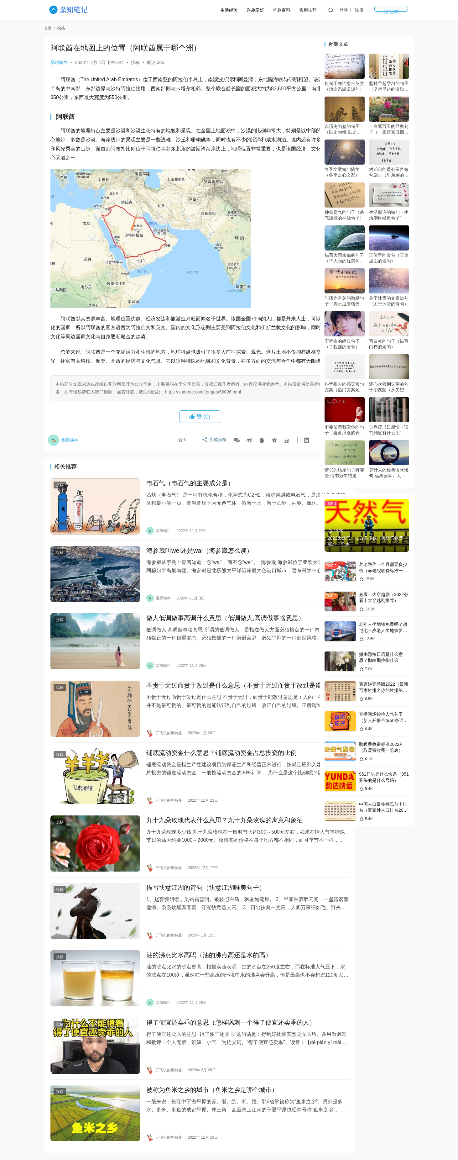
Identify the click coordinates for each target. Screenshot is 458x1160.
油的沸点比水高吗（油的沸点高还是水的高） (196, 921)
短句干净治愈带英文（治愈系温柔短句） (344, 86)
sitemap (280, 1140)
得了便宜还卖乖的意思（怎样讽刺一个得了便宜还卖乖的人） (218, 982)
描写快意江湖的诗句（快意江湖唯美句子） (193, 860)
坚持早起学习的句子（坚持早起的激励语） (389, 86)
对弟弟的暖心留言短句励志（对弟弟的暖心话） (389, 172)
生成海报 (212, 450)
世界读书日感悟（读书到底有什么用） (389, 429)
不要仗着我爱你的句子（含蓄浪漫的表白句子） (344, 429)
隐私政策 (295, 1130)
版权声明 (321, 1130)
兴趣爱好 (278, 10)
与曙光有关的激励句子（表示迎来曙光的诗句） (344, 301)
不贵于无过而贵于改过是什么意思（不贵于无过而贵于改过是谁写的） (218, 681)
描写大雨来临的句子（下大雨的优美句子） (344, 258)
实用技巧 (331, 10)
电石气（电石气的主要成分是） (177, 493)
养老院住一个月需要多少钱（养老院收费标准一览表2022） (383, 570)
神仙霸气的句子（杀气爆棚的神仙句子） (344, 215)
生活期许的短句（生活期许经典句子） (389, 215)
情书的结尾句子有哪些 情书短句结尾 (344, 472)
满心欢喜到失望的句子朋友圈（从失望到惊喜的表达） (389, 387)
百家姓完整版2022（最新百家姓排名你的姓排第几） (383, 690)
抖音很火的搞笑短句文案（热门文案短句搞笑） (344, 387)
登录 (366, 10)
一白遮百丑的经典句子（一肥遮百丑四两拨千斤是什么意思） (389, 129)
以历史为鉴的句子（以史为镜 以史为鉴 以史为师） (343, 129)
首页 (48, 28)
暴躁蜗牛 (59, 62)
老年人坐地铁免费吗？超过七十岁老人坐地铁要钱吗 (383, 630)
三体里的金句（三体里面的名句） (389, 258)
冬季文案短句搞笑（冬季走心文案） (342, 172)
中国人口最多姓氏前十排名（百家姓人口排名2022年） (383, 810)
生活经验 (252, 10)
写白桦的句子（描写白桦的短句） (389, 344)
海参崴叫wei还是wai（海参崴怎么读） (187, 554)
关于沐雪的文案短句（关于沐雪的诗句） (389, 301)
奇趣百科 (305, 10)
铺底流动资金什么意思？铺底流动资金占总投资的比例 (209, 738)
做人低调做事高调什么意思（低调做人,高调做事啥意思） (213, 615)
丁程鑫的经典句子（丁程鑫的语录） (342, 344)
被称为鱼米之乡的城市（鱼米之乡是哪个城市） (199, 1043)
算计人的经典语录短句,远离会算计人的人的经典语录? (389, 472)
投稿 (403, 10)
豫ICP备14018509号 (309, 1140)
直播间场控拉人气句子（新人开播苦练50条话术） (381, 720)
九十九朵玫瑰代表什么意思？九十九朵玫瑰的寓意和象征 (212, 799)
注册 (382, 10)
